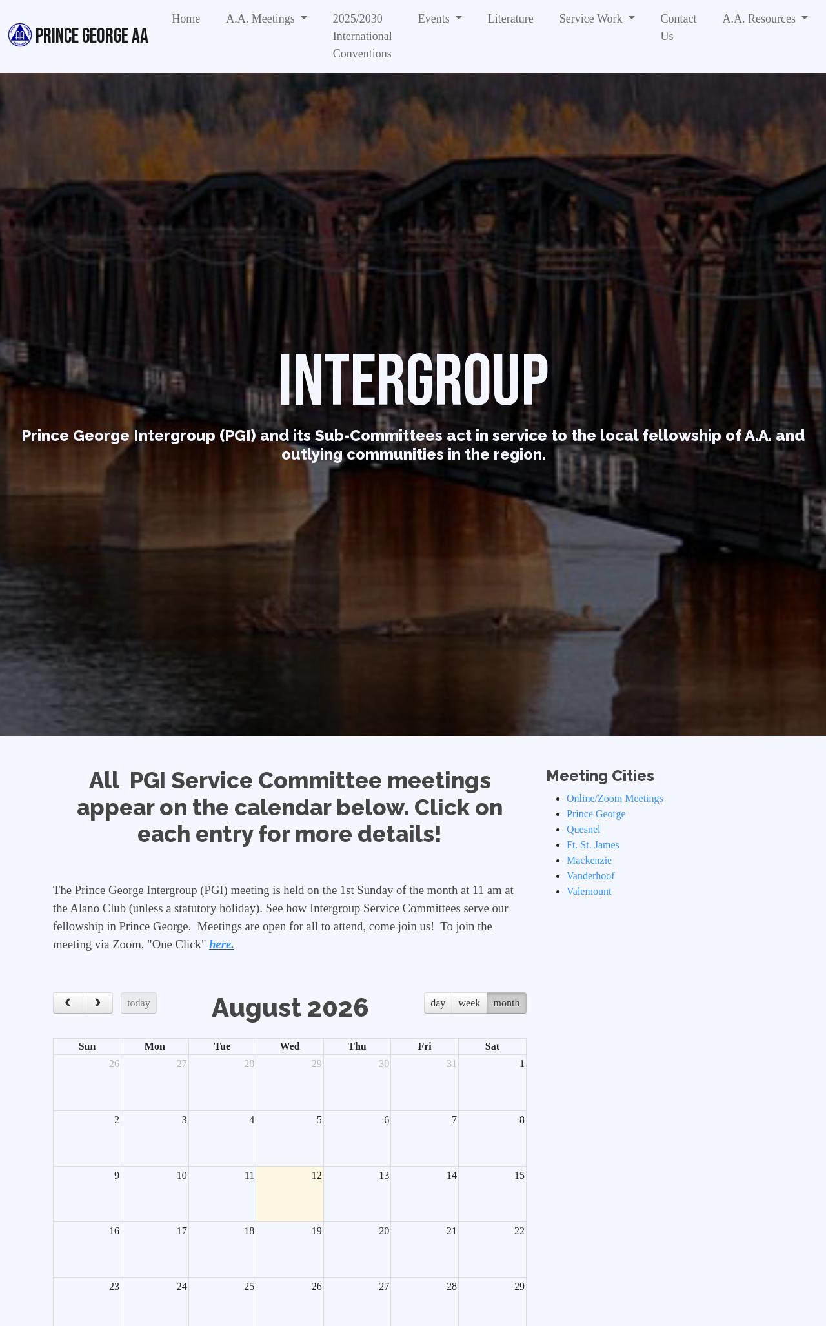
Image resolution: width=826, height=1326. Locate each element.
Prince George (596, 813)
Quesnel (583, 829)
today (138, 1002)
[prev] (68, 1003)
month (507, 1002)
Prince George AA (78, 35)
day (437, 1002)
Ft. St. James (593, 844)
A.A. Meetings (261, 18)
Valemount (589, 891)
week (470, 1002)
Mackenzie (589, 860)
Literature (511, 18)
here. (221, 944)
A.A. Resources (761, 18)
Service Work (592, 18)
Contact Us (679, 27)
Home (186, 18)
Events (435, 18)
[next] (98, 1003)
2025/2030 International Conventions (362, 36)
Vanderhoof (591, 875)
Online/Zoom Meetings (615, 798)
